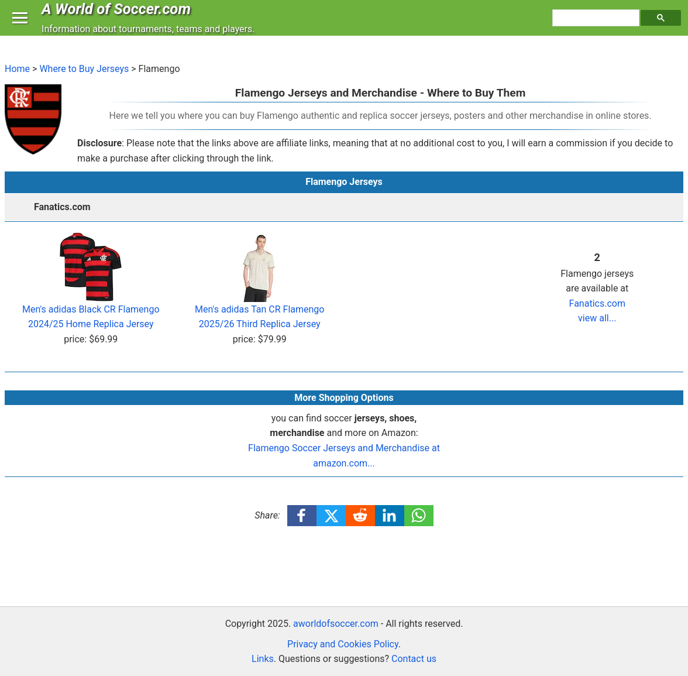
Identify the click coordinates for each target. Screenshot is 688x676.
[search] (597, 30)
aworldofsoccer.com (336, 623)
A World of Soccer (119, 20)
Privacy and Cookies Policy (342, 644)
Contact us (413, 658)
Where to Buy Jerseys (84, 68)
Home (17, 68)
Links (263, 658)
